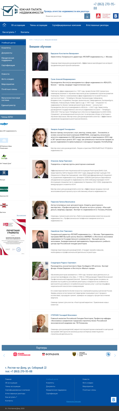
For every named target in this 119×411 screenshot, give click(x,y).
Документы (6, 53)
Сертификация (8, 65)
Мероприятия (7, 84)
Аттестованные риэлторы (97, 25)
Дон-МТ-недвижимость (8, 131)
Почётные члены (9, 89)
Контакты (25, 32)
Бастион (3, 212)
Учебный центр (8, 43)
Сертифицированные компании (66, 25)
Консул (2, 180)
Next (115, 355)
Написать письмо (73, 401)
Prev (4, 355)
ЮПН (30, 40)
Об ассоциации (18, 25)
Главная (8, 379)
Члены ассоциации (38, 25)
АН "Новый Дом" (5, 163)
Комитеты (6, 48)
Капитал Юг (4, 196)
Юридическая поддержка (7, 59)
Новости (5, 74)
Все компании (21, 215)
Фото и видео (7, 79)
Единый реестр (8, 105)
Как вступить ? (9, 32)
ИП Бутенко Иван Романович (6, 147)
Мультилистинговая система (10, 99)
